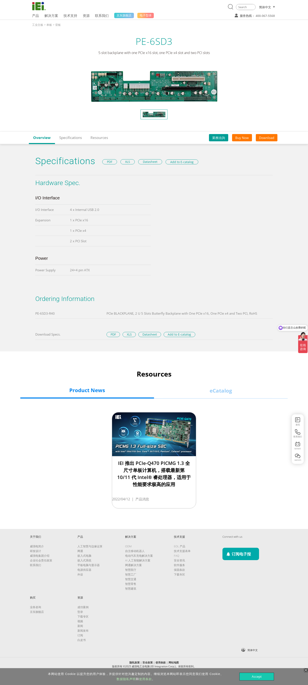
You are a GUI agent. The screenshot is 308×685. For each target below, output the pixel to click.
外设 (80, 574)
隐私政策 (134, 662)
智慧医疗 (130, 570)
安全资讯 (179, 560)
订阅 (80, 635)
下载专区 (179, 574)
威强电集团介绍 (39, 556)
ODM (128, 546)
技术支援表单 (182, 551)
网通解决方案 (133, 565)
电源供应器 (84, 570)
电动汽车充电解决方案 (139, 556)
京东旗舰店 (37, 612)
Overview (42, 137)
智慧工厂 (130, 574)
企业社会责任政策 (41, 560)
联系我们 (35, 565)
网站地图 (174, 662)
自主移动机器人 (135, 551)
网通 (80, 551)
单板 (49, 25)
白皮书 (81, 640)
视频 (80, 621)
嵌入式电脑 (84, 556)
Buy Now (242, 138)
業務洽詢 (218, 138)
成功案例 (83, 607)
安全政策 (147, 662)
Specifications (70, 137)
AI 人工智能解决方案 (137, 560)
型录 (80, 612)
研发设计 (35, 551)
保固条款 (179, 570)
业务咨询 (35, 607)
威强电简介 (37, 546)
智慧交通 (130, 579)
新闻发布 (83, 630)
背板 (58, 25)
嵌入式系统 (84, 560)
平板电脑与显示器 (88, 565)
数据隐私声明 (126, 679)
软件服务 (179, 565)
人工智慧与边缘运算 (89, 546)
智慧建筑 (130, 588)
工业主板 (37, 25)
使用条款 (160, 662)
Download (266, 138)
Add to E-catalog (182, 162)
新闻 (80, 626)
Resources (99, 137)
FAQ (176, 556)
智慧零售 (130, 584)
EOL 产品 (179, 546)
